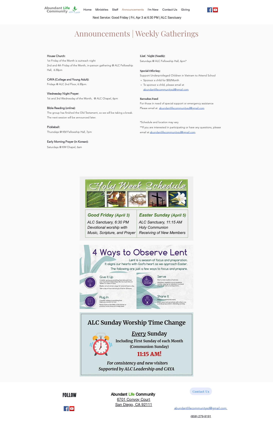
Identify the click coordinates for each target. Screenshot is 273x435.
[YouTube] (215, 9)
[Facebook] (209, 9)
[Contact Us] (201, 391)
